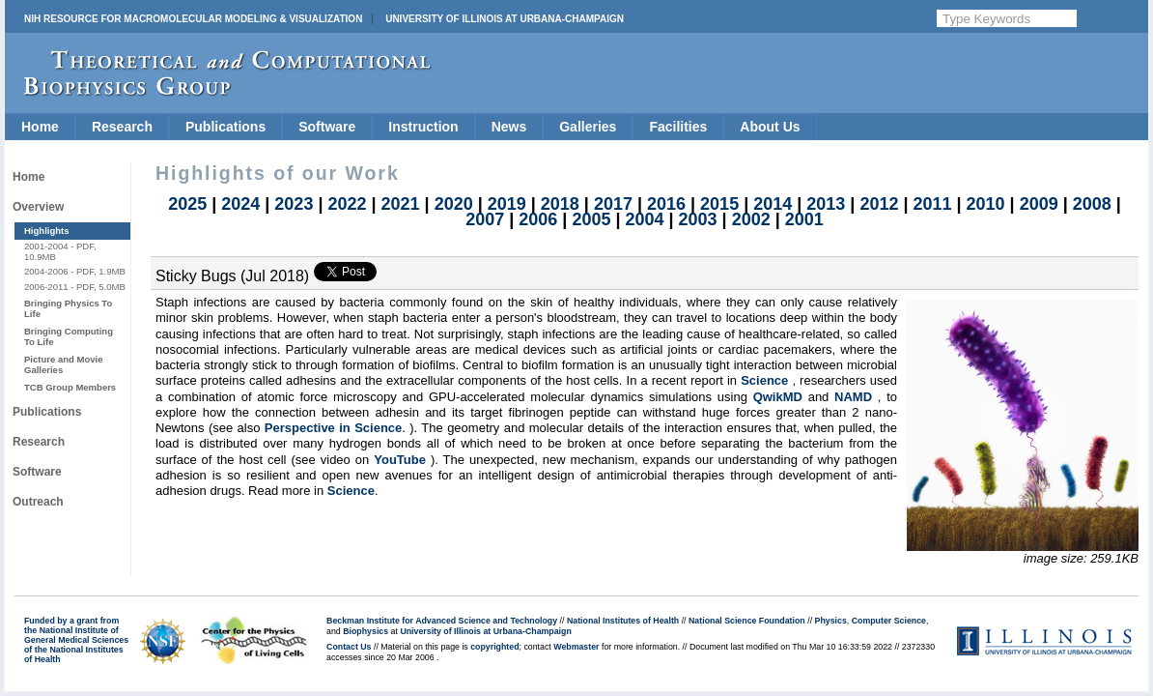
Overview (38, 207)
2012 (878, 204)
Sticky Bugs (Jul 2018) (232, 276)
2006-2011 (46, 286)
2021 (400, 204)
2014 (772, 204)
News (509, 126)
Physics (831, 620)
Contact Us (348, 647)
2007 (484, 219)
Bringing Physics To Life (68, 308)
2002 (751, 219)
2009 (1039, 204)
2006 (538, 219)
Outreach (38, 501)
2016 (666, 204)
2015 (719, 204)
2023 (293, 204)
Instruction (423, 126)
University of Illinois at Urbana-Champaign (504, 19)
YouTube (400, 459)
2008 (1092, 204)
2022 (346, 204)
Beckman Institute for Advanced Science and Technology (441, 620)
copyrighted (494, 647)
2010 (986, 204)
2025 (187, 204)
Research (122, 126)
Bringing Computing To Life (68, 336)
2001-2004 (46, 246)
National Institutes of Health (623, 620)
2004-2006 (46, 271)
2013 (825, 204)
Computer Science (889, 620)
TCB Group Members (70, 387)
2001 (804, 219)
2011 (932, 204)
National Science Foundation (747, 620)
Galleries (587, 126)
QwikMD (777, 397)
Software (326, 126)
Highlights (47, 230)
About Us (770, 126)
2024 (240, 204)
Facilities (678, 126)
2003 (698, 219)
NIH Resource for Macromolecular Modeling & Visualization (193, 19)
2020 (454, 204)
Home (40, 126)
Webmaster (576, 647)
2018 (560, 204)
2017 (613, 204)
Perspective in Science (333, 427)
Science (764, 380)
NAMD (853, 397)
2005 (591, 219)
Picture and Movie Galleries (63, 364)
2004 (644, 219)
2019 (507, 204)
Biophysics (365, 631)
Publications (225, 126)
